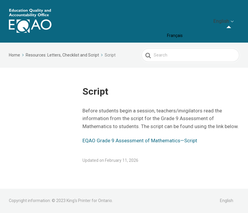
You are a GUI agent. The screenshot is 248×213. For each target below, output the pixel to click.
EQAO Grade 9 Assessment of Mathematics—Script (139, 140)
